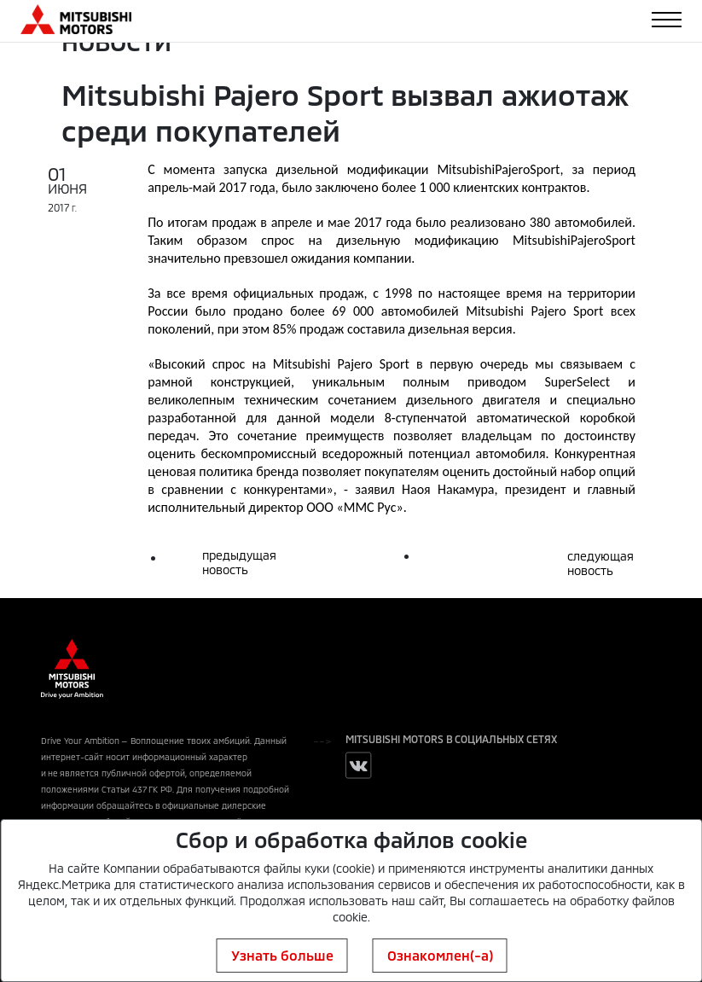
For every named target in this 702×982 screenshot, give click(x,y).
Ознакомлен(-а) (440, 955)
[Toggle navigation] (667, 19)
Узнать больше (282, 955)
